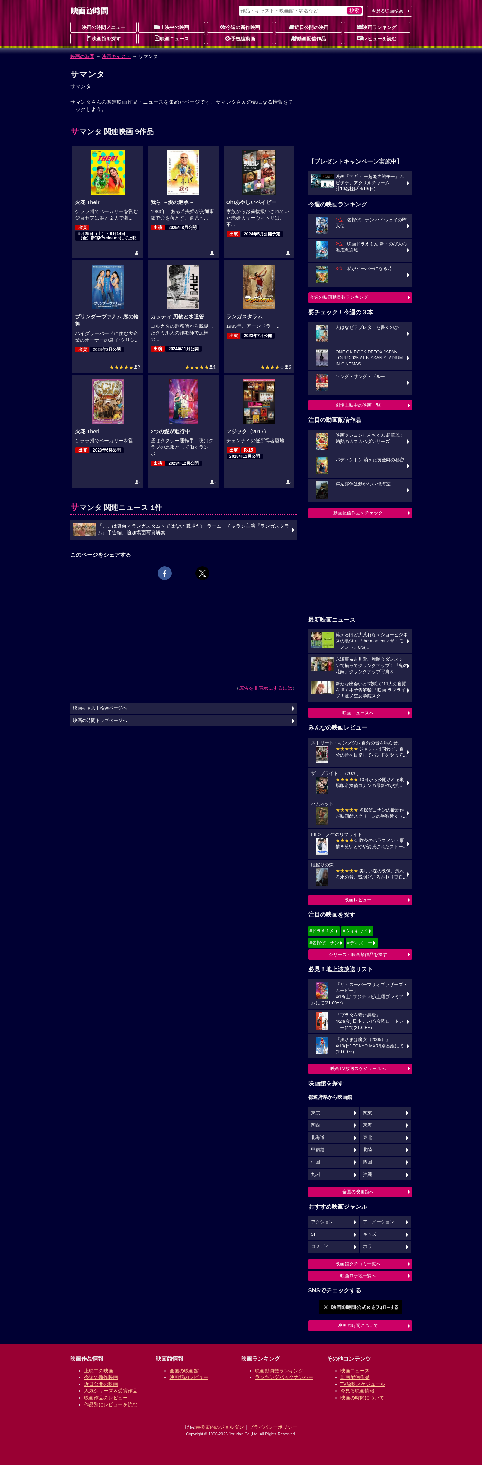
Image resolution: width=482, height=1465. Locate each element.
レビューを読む (377, 38)
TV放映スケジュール (362, 1384)
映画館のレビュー (189, 1377)
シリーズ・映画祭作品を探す (358, 954)
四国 (367, 1162)
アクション (322, 1222)
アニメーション (378, 1222)
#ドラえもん (322, 931)
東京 (315, 1113)
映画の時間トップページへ (100, 720)
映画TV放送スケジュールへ (358, 1068)
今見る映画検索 (387, 10)
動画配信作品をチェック (358, 513)
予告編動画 (240, 38)
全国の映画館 (184, 1370)
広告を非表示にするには (265, 688)
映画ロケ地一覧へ (358, 1275)
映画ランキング (377, 27)
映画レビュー (358, 899)
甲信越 (318, 1149)
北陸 (367, 1149)
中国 (315, 1162)
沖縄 (367, 1174)
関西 (315, 1125)
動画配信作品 (308, 38)
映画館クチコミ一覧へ (358, 1264)
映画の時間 (82, 56)
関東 (367, 1113)
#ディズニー (359, 942)
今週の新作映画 (240, 27)
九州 (315, 1174)
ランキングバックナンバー (284, 1377)
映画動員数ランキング (279, 1370)
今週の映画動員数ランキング (339, 297)
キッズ (369, 1234)
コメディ (320, 1246)
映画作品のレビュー (106, 1397)
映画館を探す (103, 38)
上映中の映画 (171, 27)
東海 (367, 1125)
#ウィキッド (355, 931)
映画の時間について (358, 1325)
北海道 (318, 1137)
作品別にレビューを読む (110, 1404)
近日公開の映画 (308, 27)
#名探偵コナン (324, 942)
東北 (367, 1137)
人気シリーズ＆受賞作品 (110, 1390)
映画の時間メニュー (103, 27)
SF (314, 1234)
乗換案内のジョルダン (219, 1427)
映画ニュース (171, 38)
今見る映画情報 (357, 1390)
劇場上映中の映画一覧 (358, 405)
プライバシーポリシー (273, 1427)
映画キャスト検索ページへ (100, 708)
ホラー (369, 1246)
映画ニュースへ (358, 712)
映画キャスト (116, 56)
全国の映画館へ (358, 1191)
